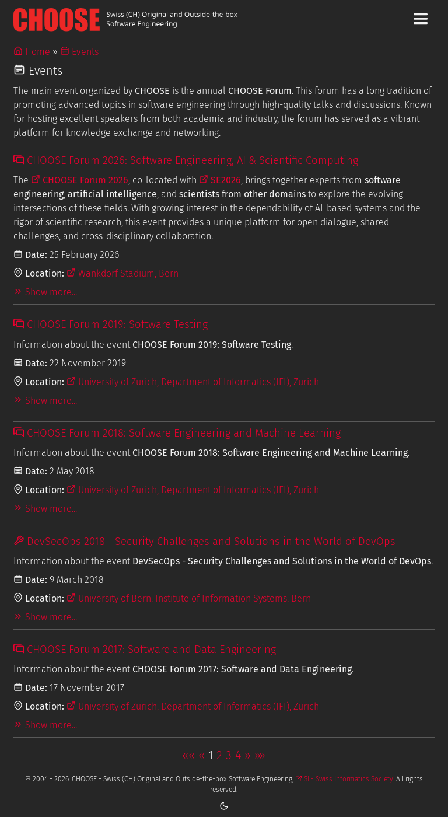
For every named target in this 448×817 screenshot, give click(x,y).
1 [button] (210, 755)
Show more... (45, 292)
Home (31, 51)
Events (79, 51)
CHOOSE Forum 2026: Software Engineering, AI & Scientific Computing (185, 160)
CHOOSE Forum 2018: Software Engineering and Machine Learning (177, 433)
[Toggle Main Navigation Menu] (421, 19)
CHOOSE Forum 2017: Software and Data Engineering (144, 649)
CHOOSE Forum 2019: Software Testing (110, 324)
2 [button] (219, 755)
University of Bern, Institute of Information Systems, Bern (188, 598)
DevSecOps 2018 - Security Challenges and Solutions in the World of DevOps (204, 541)
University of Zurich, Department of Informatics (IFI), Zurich (192, 381)
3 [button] (229, 755)
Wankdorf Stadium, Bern (122, 273)
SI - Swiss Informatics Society (344, 779)
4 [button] (238, 755)
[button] (188, 755)
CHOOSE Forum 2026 (79, 180)
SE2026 (220, 180)
